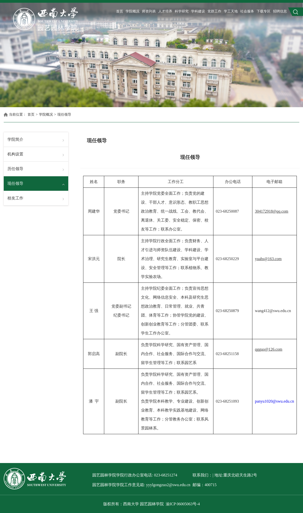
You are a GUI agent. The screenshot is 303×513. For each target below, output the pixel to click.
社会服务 (247, 11)
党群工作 (214, 11)
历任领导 (15, 169)
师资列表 (149, 11)
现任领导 (64, 114)
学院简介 (15, 139)
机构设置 (15, 154)
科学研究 (182, 11)
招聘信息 (280, 11)
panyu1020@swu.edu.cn (274, 401)
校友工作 (15, 198)
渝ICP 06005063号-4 (183, 504)
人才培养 (165, 11)
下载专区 (263, 11)
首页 (119, 11)
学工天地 (231, 11)
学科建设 (198, 11)
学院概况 (132, 11)
